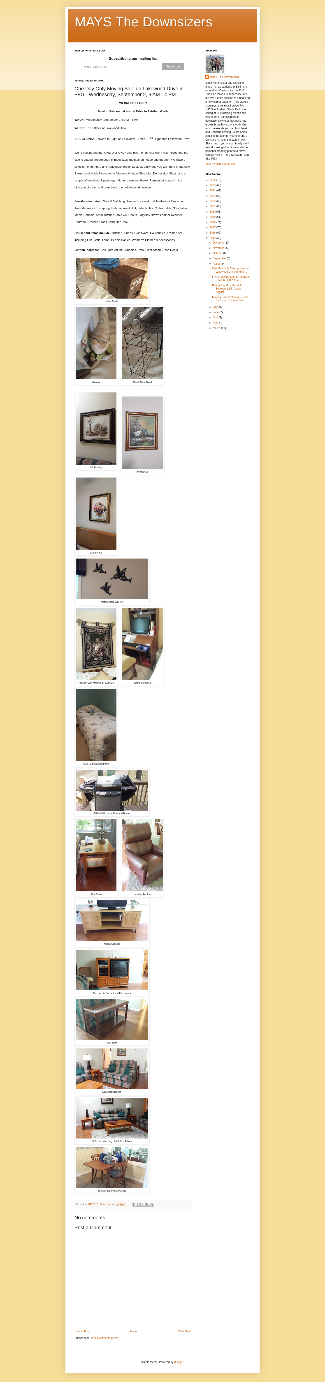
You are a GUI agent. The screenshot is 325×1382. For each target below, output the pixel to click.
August (217, 263)
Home (133, 1331)
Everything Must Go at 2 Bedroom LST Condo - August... (227, 289)
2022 (213, 201)
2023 (213, 195)
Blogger (178, 1362)
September (220, 258)
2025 (213, 185)
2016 (213, 232)
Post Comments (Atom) (105, 1338)
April (216, 323)
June (216, 312)
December (219, 242)
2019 (213, 216)
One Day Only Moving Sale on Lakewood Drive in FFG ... (230, 270)
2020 (213, 211)
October (218, 253)
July (215, 307)
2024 (213, 190)
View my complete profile (220, 163)
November (219, 248)
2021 (213, 206)
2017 (213, 227)
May (216, 317)
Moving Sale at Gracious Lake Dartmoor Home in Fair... (230, 299)
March (217, 328)
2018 (213, 222)
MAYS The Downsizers (143, 21)
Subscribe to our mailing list (133, 58)
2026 (213, 180)
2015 (213, 238)
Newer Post (83, 1331)
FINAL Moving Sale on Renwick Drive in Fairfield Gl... (231, 278)
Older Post (184, 1331)
